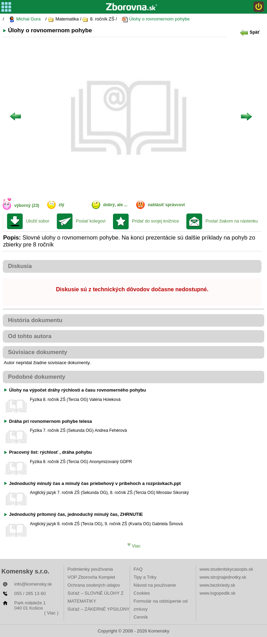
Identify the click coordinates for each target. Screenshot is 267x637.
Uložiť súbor (37, 221)
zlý (61, 204)
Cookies (142, 593)
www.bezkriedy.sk (217, 585)
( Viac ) (51, 612)
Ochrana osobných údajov (93, 585)
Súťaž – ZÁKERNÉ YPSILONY (98, 609)
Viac (134, 545)
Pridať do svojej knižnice (155, 221)
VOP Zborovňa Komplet (91, 577)
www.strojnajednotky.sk (223, 577)
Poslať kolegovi (90, 221)
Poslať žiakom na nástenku (231, 221)
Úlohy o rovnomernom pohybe (156, 19)
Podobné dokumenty (36, 377)
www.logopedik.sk (217, 593)
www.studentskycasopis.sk (226, 569)
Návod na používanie (155, 585)
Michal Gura (25, 19)
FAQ (138, 569)
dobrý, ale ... (115, 204)
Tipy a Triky (145, 577)
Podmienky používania (90, 569)
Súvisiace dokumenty (37, 352)
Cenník (141, 617)
